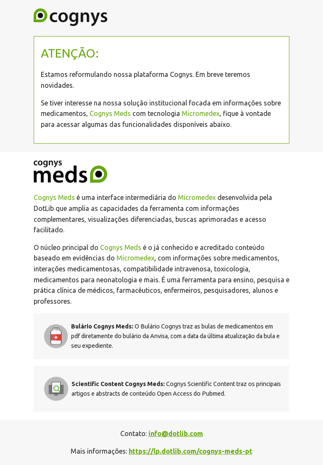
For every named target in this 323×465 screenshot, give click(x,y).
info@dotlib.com (175, 433)
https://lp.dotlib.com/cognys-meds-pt (190, 451)
